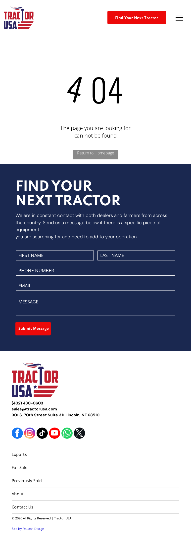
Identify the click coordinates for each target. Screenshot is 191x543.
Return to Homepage (95, 153)
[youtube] (54, 434)
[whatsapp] (67, 434)
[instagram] (29, 434)
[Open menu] (179, 17)
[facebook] (17, 434)
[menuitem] (96, 454)
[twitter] (79, 434)
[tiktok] (42, 434)
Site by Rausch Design (28, 529)
